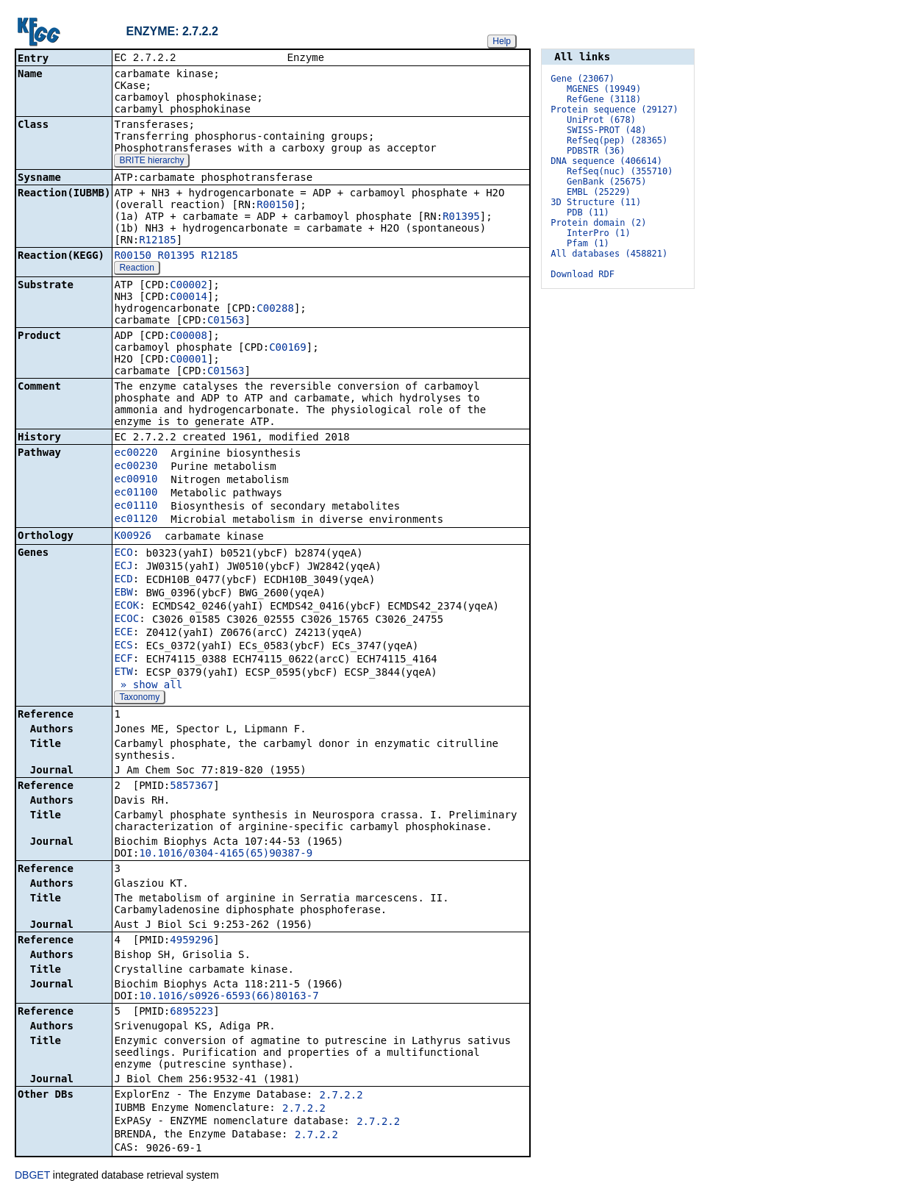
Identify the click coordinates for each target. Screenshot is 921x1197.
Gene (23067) (582, 79)
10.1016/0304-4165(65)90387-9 (225, 854)
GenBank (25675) (606, 181)
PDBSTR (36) (596, 151)
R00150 (275, 206)
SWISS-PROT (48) (606, 130)
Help (501, 41)
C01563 (226, 321)
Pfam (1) (588, 243)
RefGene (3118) (604, 99)
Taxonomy (139, 698)
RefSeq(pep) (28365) (617, 140)
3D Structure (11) (596, 202)
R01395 (461, 218)
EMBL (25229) (599, 192)
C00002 (188, 286)
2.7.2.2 (341, 1096)
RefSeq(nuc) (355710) (620, 171)
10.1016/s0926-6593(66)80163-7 (228, 997)
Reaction (136, 269)
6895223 (191, 1012)
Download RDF (582, 274)
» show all (148, 686)
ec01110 (135, 506)
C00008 (188, 337)
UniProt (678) (601, 120)
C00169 (288, 348)
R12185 (157, 241)
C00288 (275, 309)
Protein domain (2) (598, 223)
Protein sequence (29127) (614, 109)
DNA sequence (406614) (606, 161)
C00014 (188, 298)
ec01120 (135, 520)
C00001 (188, 360)
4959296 (191, 941)
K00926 (132, 537)
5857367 (191, 787)
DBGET (32, 1176)
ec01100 (135, 493)
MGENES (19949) (604, 89)
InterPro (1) (599, 233)
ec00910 (135, 480)
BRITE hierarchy (151, 162)
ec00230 (135, 467)
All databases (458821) (609, 254)
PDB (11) (588, 212)
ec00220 (135, 454)
